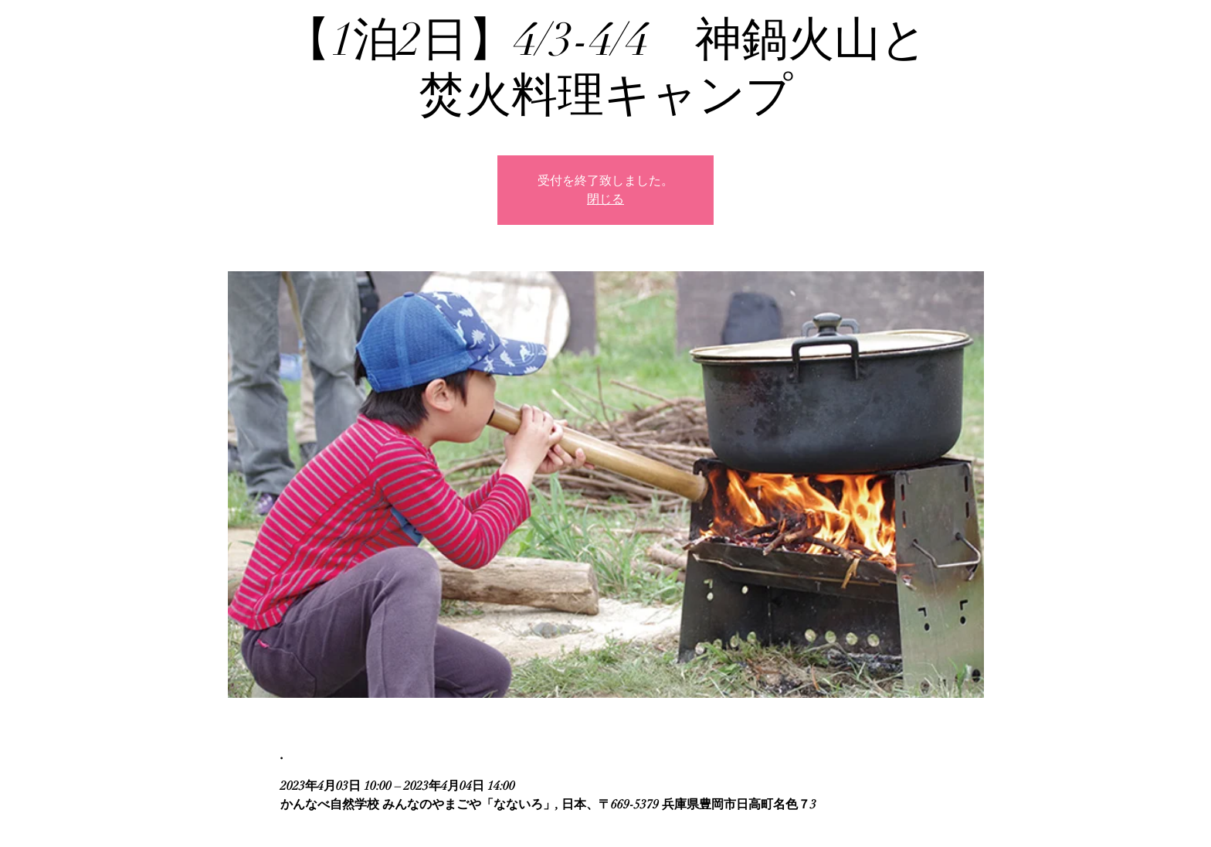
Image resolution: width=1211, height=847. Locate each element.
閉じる (605, 199)
